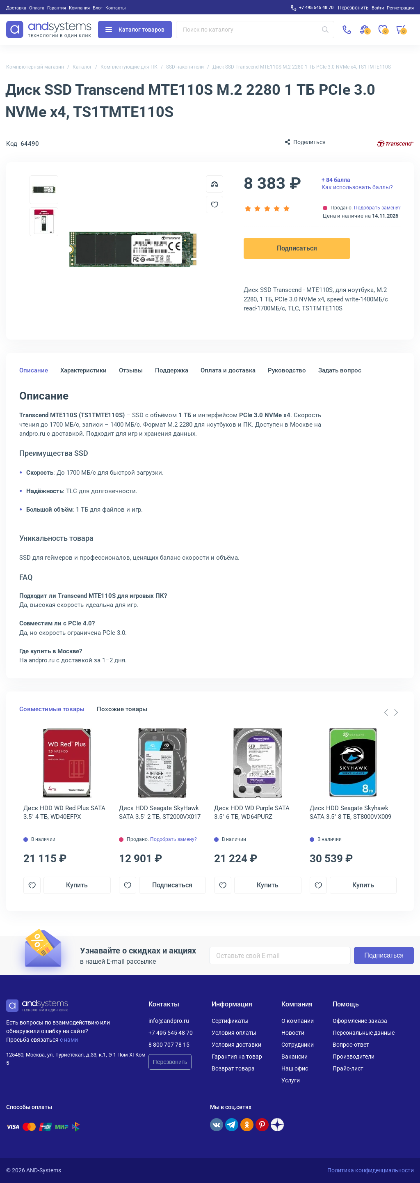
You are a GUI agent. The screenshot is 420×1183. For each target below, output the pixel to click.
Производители (353, 1056)
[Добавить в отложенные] (214, 204)
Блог (98, 8)
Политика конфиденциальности (370, 1170)
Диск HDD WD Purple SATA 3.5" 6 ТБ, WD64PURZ (252, 812)
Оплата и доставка (228, 370)
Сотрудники (297, 1044)
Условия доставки (236, 1044)
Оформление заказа (360, 1021)
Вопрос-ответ (351, 1044)
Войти (378, 8)
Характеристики (83, 370)
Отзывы (131, 370)
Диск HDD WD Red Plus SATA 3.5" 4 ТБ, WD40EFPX (64, 812)
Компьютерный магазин (35, 67)
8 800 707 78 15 (168, 1044)
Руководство (287, 370)
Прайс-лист (348, 1068)
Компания (79, 8)
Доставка (16, 8)
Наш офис (294, 1068)
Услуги (290, 1080)
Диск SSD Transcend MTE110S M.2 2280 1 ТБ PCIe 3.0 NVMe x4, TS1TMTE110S (301, 67)
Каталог (82, 67)
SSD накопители (185, 67)
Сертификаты (230, 1021)
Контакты (115, 8)
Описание (33, 370)
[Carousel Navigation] (391, 712)
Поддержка (171, 370)
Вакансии (294, 1056)
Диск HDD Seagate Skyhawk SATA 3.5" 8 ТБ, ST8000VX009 (350, 812)
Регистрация (400, 8)
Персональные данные (364, 1032)
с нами (69, 1039)
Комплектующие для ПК (129, 67)
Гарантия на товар (237, 1056)
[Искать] (325, 29)
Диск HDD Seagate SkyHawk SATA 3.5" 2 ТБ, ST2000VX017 (160, 812)
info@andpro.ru (168, 1021)
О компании (297, 1021)
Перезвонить (170, 1062)
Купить (77, 885)
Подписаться (297, 248)
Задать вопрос (339, 370)
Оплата (36, 8)
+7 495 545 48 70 (316, 7)
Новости (292, 1032)
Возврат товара (233, 1068)
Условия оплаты (234, 1032)
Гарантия (56, 8)
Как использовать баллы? (357, 184)
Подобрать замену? (377, 208)
